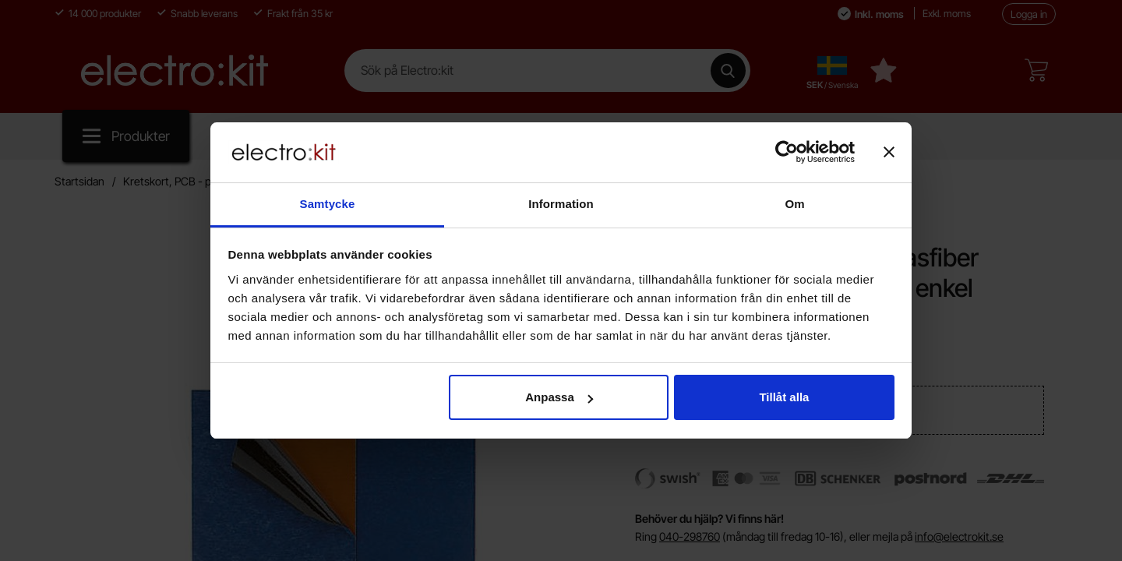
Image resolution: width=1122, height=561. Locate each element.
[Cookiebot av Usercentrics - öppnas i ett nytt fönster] (786, 152)
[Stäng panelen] (889, 151)
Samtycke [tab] (327, 203)
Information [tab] (561, 203)
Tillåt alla (784, 397)
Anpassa (559, 397)
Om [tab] (794, 203)
